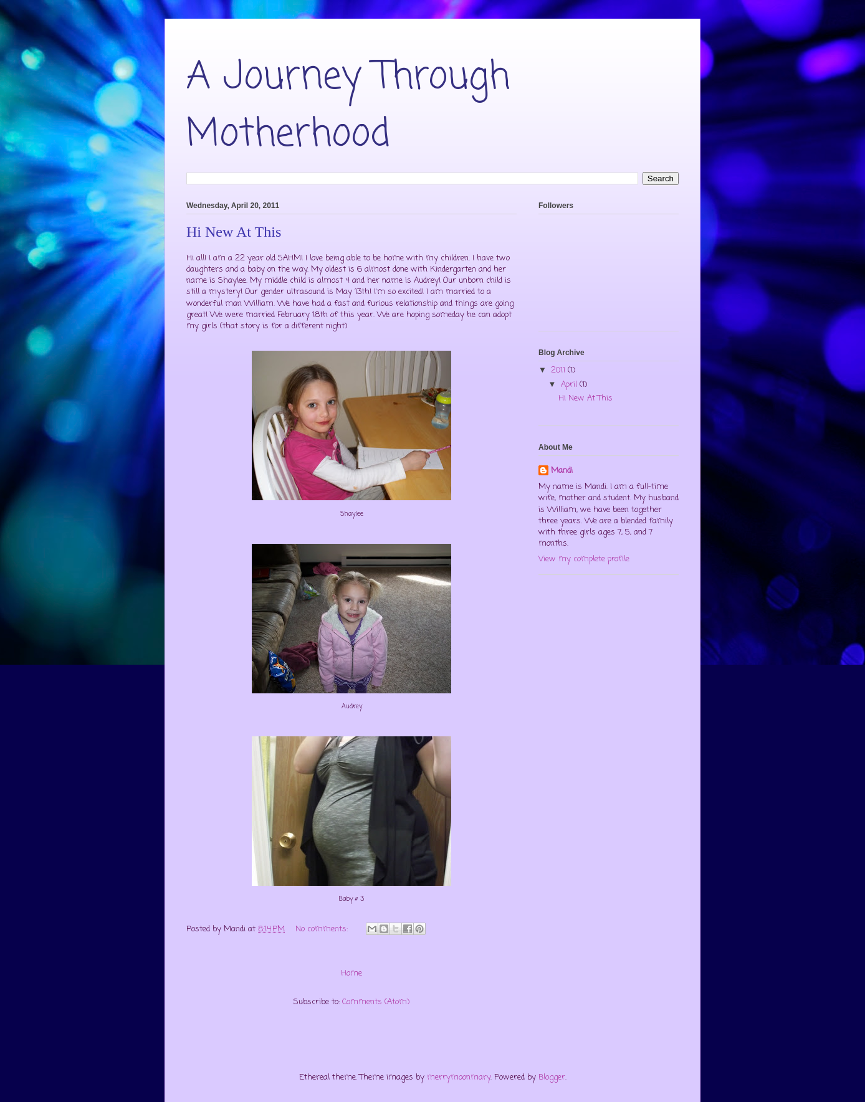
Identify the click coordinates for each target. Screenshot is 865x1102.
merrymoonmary (458, 1077)
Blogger (551, 1077)
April (570, 385)
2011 (559, 370)
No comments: (322, 929)
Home (351, 973)
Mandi (562, 471)
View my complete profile (583, 559)
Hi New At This (233, 232)
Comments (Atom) (375, 1002)
